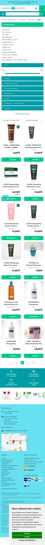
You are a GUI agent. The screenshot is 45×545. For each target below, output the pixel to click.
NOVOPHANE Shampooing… (11, 342)
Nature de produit (10, 83)
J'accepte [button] (27, 533)
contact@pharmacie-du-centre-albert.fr (16, 431)
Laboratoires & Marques (8, 469)
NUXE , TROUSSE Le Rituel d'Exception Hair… (33, 342)
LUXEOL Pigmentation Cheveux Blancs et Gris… (11, 185)
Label (6, 98)
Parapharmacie (12, 19)
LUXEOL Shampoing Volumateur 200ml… (34, 185)
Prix (5, 65)
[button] (11, 120)
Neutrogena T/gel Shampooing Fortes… (11, 303)
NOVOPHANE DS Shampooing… (33, 303)
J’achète (11, 159)
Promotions (4, 471)
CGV (2, 476)
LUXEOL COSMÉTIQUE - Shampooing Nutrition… (33, 146)
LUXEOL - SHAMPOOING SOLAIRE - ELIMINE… (11, 146)
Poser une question (7, 467)
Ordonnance (5, 464)
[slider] (3, 73)
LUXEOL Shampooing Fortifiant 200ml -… (33, 225)
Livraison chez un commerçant (33, 462)
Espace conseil (5, 473)
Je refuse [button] (27, 537)
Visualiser (11, 199)
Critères (6, 108)
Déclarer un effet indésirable (9, 465)
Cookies (3, 482)
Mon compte (5, 485)
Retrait (11, 373)
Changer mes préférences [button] (27, 540)
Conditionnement (10, 88)
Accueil (3, 19)
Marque (6, 79)
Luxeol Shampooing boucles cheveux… (11, 225)
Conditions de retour (30, 464)
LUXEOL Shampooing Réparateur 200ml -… (11, 264)
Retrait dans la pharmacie (31, 458)
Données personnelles (8, 480)
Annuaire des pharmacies (9, 488)
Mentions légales (6, 478)
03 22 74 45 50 (8, 427)
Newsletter (4, 474)
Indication (13, 103)
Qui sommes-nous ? (7, 460)
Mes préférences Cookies (8, 484)
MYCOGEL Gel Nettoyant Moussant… (33, 264)
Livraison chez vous (30, 460)
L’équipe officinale (6, 462)
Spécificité (7, 93)
